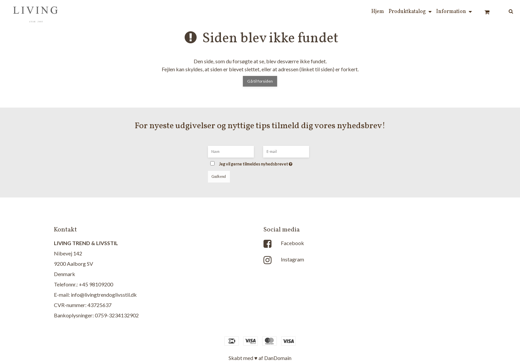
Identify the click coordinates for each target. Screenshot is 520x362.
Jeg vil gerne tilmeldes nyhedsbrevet (265, 162)
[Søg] (506, 11)
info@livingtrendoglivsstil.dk (104, 294)
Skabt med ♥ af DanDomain (260, 358)
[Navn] (231, 151)
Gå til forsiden (260, 81)
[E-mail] (286, 151)
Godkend (219, 177)
